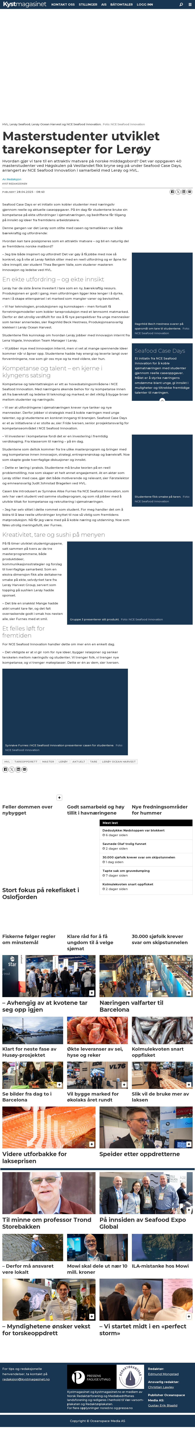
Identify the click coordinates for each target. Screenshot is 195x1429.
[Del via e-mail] (189, 192)
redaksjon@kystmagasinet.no (26, 1379)
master (48, 761)
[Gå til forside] (25, 4)
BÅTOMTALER (121, 4)
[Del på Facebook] (172, 192)
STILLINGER (88, 4)
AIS (103, 4)
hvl (7, 761)
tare (93, 761)
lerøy (63, 761)
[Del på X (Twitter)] (178, 192)
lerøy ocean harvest (119, 761)
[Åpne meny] (190, 4)
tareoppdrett (26, 761)
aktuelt (78, 761)
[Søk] (181, 4)
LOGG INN (145, 4)
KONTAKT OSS (63, 4)
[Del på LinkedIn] (184, 192)
